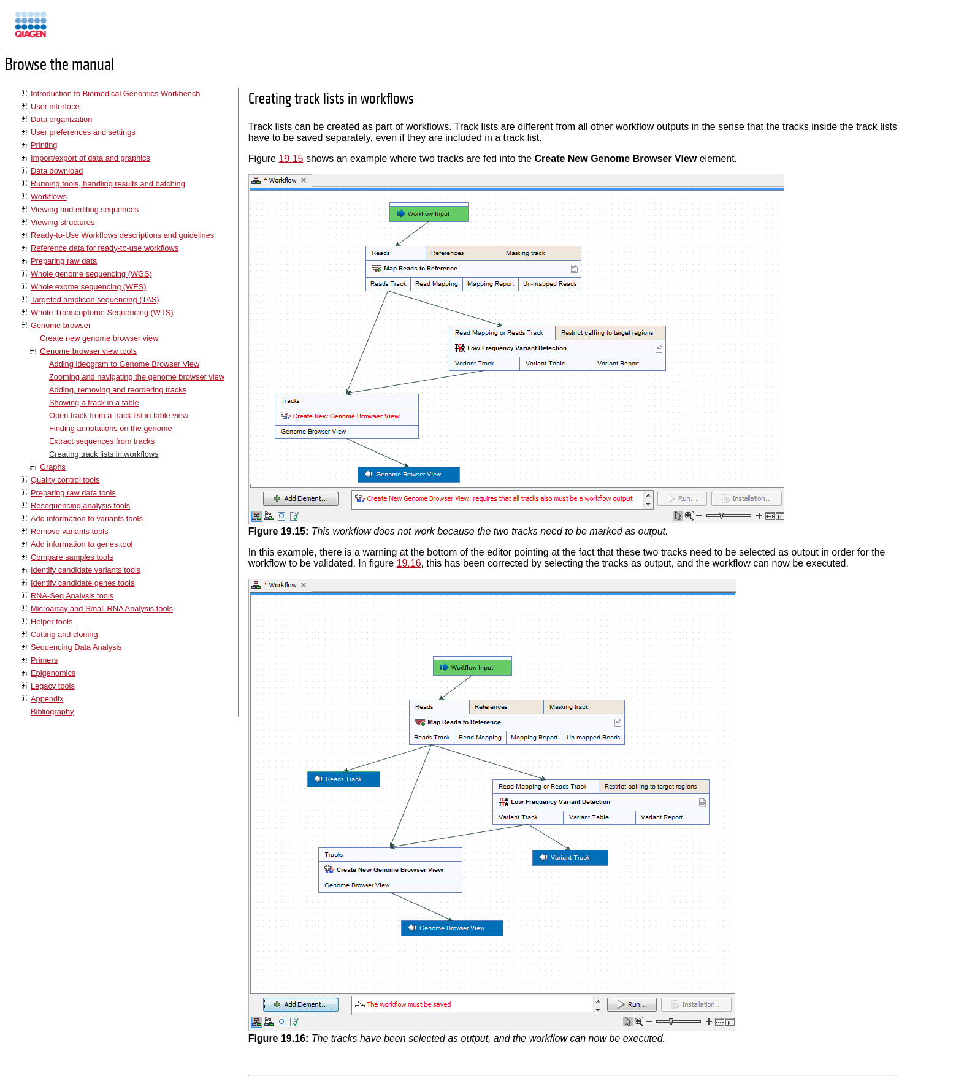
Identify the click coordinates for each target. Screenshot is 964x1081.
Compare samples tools (72, 557)
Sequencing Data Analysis (76, 647)
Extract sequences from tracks (102, 441)
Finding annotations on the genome (110, 428)
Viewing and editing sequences (85, 209)
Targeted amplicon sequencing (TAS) (95, 299)
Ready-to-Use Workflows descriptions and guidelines (122, 235)
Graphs (53, 467)
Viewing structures (62, 222)
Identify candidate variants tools (85, 570)
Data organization (61, 119)
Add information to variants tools (87, 518)
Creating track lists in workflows (104, 454)
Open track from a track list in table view (118, 415)
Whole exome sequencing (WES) (88, 286)
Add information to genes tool (81, 544)
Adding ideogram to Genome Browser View (124, 364)
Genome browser (61, 325)
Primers (44, 660)
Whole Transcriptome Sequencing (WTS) (102, 312)
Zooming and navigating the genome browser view (136, 376)
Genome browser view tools (88, 351)
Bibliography (52, 711)
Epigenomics (53, 673)
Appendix (47, 698)
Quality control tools (65, 479)
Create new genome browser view (99, 338)
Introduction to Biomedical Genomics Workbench (115, 93)
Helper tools (51, 621)
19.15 (290, 158)
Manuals (63, 29)
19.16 (409, 563)
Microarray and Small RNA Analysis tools (102, 608)
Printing (44, 145)
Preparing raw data (64, 260)
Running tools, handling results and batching (108, 183)
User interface (55, 106)
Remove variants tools (70, 531)
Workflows (49, 196)
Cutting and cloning (64, 634)
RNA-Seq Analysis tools (72, 595)
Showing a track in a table (94, 402)
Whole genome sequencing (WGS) (91, 273)
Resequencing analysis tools (80, 505)
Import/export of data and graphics (90, 157)
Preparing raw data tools (73, 492)
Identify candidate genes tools (82, 582)
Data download (57, 170)
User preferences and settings (83, 132)
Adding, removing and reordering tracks (117, 389)
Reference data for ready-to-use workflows (104, 248)
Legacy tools (53, 685)
